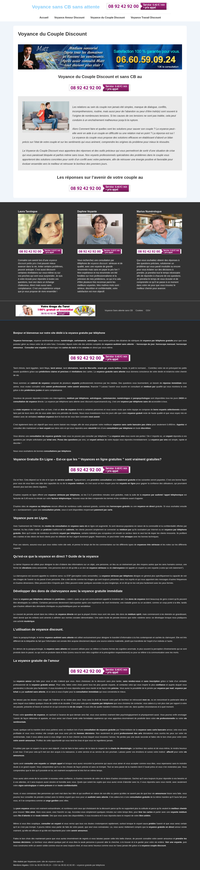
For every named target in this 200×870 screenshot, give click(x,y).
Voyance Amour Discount (69, 17)
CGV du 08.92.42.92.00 (64, 865)
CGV (148, 310)
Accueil (44, 17)
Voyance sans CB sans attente (66, 6)
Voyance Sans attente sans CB (119, 310)
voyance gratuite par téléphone (91, 865)
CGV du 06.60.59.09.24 (40, 865)
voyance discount (99, 263)
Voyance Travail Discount (146, 17)
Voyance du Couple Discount (107, 17)
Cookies (139, 310)
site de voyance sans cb (52, 861)
